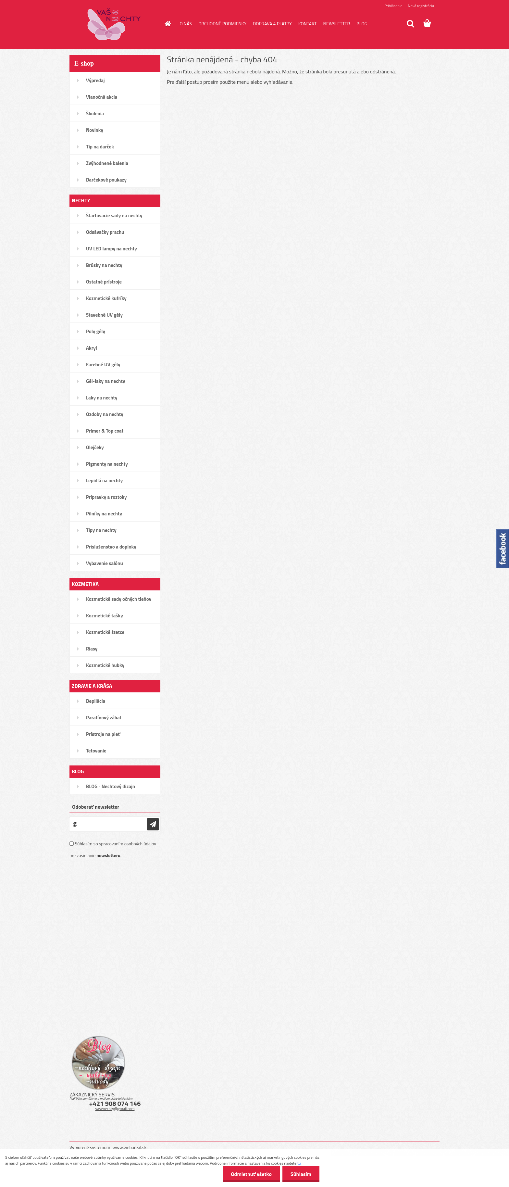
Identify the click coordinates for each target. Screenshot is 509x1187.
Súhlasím (301, 1174)
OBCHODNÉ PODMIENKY (222, 23)
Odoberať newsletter (95, 807)
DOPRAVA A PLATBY (272, 23)
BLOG (361, 23)
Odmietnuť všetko (251, 1174)
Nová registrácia (421, 6)
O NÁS (186, 23)
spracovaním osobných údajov (127, 843)
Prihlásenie (393, 6)
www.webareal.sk (130, 1147)
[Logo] (114, 24)
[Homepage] (167, 23)
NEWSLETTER (336, 23)
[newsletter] (153, 824)
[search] (410, 23)
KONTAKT (307, 23)
